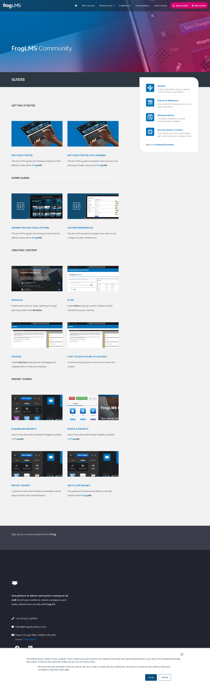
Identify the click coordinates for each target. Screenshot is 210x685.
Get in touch (160, 5)
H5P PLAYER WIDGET (78, 485)
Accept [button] (151, 677)
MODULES (17, 300)
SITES (70, 300)
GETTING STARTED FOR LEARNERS (86, 155)
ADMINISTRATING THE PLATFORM (30, 227)
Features (124, 5)
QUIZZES (16, 356)
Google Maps (29, 639)
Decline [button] (165, 677)
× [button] (181, 654)
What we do (107, 5)
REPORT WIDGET (20, 485)
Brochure (199, 6)
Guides (162, 86)
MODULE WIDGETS (77, 428)
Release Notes (166, 115)
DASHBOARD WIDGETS (24, 428)
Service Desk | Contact (170, 130)
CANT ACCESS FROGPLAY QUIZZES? (87, 356)
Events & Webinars (168, 100)
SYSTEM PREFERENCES (80, 227)
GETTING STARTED (22, 155)
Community (142, 5)
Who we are (88, 5)
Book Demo (180, 6)
